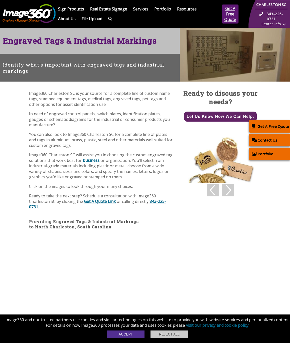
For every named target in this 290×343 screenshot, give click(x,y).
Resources (186, 9)
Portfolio (162, 9)
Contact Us (264, 140)
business (91, 160)
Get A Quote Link (100, 201)
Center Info (271, 23)
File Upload (92, 19)
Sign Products (71, 9)
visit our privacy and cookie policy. (217, 325)
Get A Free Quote (230, 14)
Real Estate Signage (108, 9)
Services (140, 9)
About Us (67, 19)
